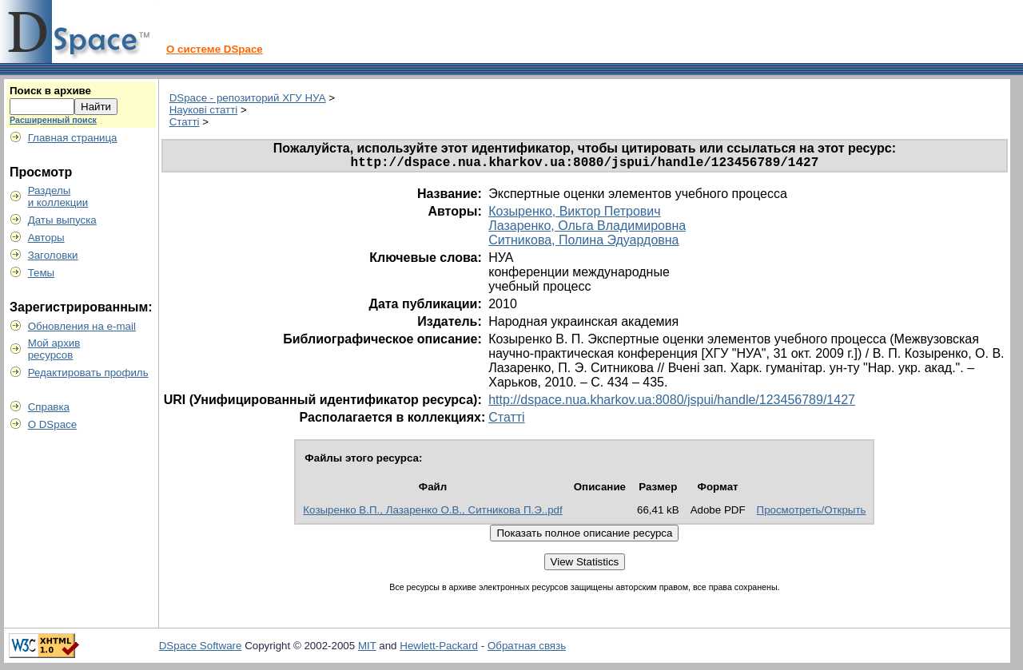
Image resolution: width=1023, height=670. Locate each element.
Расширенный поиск (53, 120)
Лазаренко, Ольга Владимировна (587, 229)
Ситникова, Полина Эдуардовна (583, 243)
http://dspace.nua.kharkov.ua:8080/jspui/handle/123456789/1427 (671, 403)
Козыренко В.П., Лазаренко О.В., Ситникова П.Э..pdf (432, 513)
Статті (184, 122)
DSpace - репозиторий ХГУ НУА (247, 98)
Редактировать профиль (88, 373)
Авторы (46, 238)
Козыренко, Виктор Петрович (574, 214)
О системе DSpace (214, 49)
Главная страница (72, 138)
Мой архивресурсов (54, 349)
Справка (49, 407)
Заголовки (53, 255)
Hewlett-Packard (439, 649)
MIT (367, 649)
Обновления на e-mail (82, 326)
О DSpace (53, 424)
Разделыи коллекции (58, 196)
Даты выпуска (62, 220)
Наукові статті (203, 110)
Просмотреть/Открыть (811, 513)
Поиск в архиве (50, 91)
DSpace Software (200, 649)
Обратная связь (527, 649)
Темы (41, 273)
